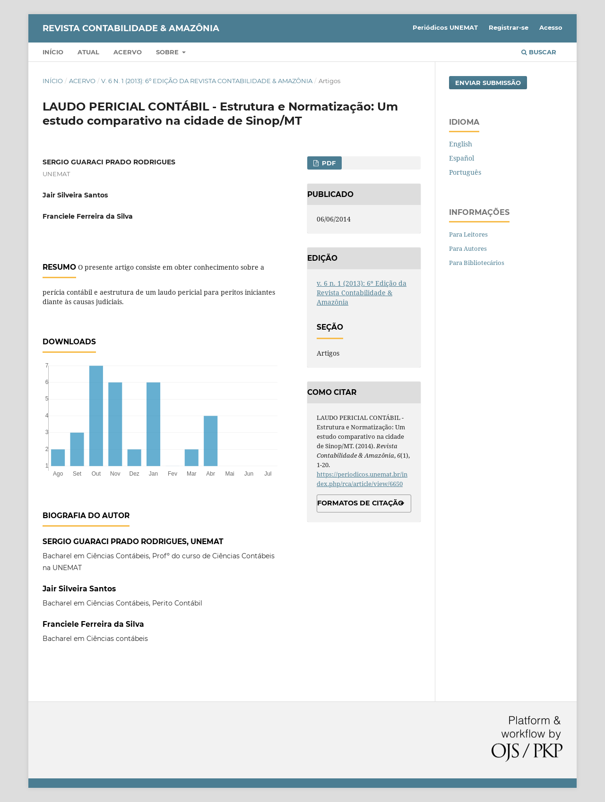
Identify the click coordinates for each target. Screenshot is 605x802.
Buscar (538, 52)
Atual (88, 52)
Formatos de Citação (360, 503)
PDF (328, 163)
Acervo (127, 52)
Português (465, 172)
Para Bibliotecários (476, 262)
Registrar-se (508, 27)
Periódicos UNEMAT (445, 27)
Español (461, 158)
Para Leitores (468, 234)
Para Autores (468, 248)
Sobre (168, 52)
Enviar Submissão (488, 82)
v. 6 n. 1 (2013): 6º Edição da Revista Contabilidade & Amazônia (206, 81)
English (460, 143)
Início (53, 52)
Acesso (550, 27)
